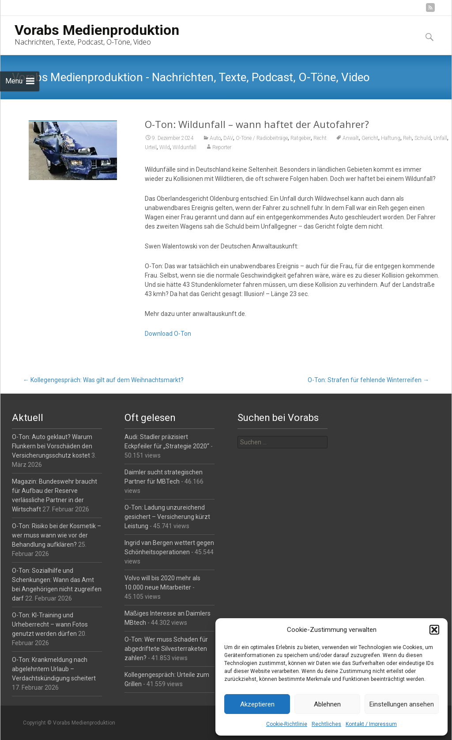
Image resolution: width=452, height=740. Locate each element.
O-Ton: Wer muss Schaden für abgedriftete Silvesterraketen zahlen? (166, 648)
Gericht (370, 138)
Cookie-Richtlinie (286, 724)
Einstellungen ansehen (401, 704)
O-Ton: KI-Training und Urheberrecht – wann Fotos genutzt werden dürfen (50, 624)
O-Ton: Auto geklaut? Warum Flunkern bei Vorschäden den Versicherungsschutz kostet (52, 446)
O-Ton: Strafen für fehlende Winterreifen (368, 379)
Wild (164, 147)
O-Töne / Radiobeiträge (262, 138)
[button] (434, 629)
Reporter (221, 147)
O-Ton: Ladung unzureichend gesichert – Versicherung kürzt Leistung (167, 517)
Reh (407, 138)
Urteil (151, 147)
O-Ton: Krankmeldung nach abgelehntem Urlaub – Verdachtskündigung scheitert (54, 669)
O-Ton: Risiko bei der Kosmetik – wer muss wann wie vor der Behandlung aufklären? (56, 535)
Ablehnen (327, 704)
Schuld (422, 138)
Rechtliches (326, 724)
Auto (215, 138)
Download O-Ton (168, 333)
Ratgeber (300, 138)
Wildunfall (184, 147)
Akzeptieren (257, 704)
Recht (320, 138)
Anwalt (351, 138)
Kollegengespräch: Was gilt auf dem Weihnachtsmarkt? (103, 379)
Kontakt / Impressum (371, 724)
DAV (228, 138)
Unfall (440, 138)
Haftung (390, 138)
